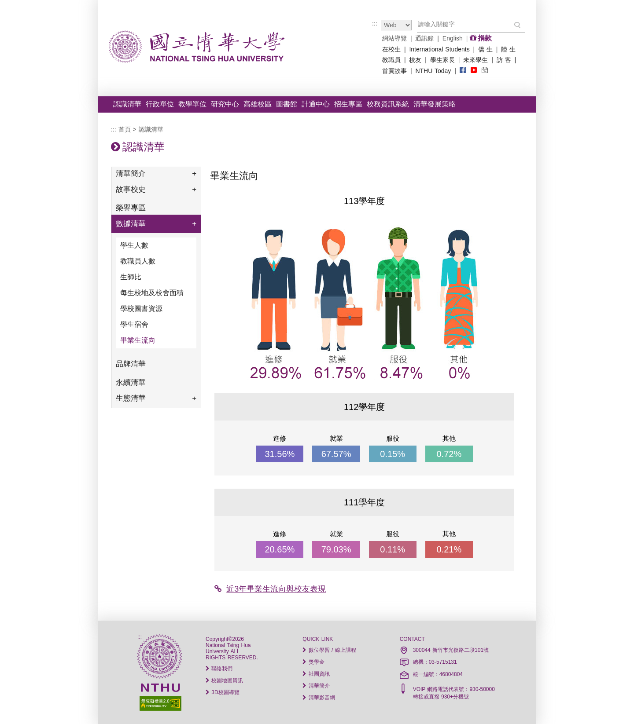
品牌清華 (131, 364)
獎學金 (313, 662)
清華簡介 (156, 174)
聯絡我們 (219, 668)
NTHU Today (433, 70)
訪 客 (504, 59)
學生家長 (442, 59)
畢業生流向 (137, 340)
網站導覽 (394, 38)
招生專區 (348, 104)
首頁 (124, 129)
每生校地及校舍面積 (152, 292)
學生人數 (134, 245)
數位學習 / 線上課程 (329, 650)
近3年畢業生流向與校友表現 (270, 589)
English (452, 38)
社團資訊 (315, 674)
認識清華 (127, 104)
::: (374, 23)
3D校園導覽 (223, 692)
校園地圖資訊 (224, 680)
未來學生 (475, 59)
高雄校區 (257, 104)
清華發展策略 (434, 104)
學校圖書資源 (141, 308)
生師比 (130, 277)
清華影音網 (318, 698)
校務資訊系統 (388, 104)
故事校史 (156, 189)
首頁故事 (394, 70)
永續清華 (131, 382)
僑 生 (485, 49)
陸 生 (508, 49)
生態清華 (156, 398)
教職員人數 (137, 261)
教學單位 (192, 104)
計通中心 (316, 104)
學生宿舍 (134, 324)
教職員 (391, 59)
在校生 (391, 49)
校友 (415, 59)
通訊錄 (424, 38)
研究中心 (225, 104)
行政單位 (160, 104)
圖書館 (286, 104)
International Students (439, 49)
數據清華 (156, 224)
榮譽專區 (131, 208)
